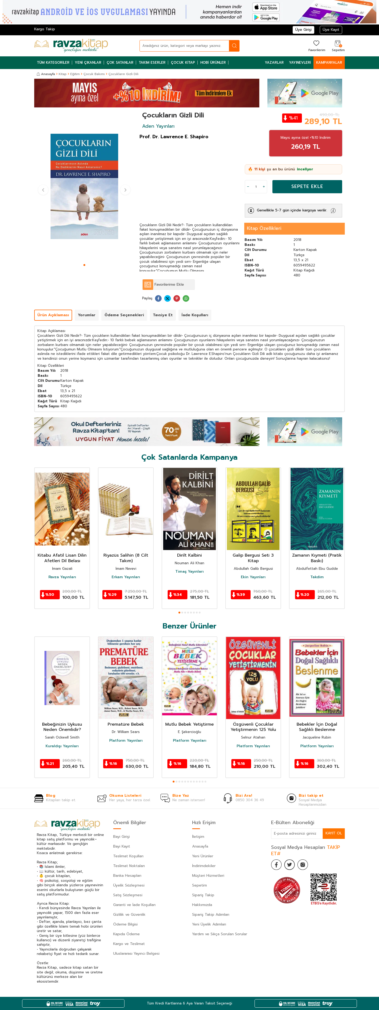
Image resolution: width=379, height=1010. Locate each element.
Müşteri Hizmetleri (208, 875)
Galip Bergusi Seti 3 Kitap (253, 558)
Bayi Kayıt (121, 846)
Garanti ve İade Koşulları (134, 905)
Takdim (317, 577)
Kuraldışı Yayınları (62, 746)
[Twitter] (289, 864)
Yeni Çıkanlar (88, 62)
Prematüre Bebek (126, 724)
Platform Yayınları (126, 740)
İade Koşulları (195, 315)
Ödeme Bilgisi (125, 924)
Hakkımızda (202, 905)
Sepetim (199, 885)
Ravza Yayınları (62, 577)
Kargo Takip (44, 29)
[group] (84, 186)
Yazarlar (274, 62)
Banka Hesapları (127, 875)
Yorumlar (87, 315)
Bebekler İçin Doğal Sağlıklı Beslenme (317, 727)
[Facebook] (276, 864)
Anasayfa (46, 74)
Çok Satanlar (120, 62)
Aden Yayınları (158, 126)
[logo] (71, 46)
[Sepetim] (338, 45)
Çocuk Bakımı (94, 74)
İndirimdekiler (204, 866)
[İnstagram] (302, 864)
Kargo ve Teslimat (129, 944)
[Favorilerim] (316, 45)
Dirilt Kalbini (189, 555)
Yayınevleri (300, 62)
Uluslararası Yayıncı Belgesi (136, 953)
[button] (84, 265)
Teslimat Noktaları (129, 866)
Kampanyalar (329, 62)
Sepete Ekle (307, 186)
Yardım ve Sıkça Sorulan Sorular (219, 934)
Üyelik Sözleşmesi (128, 885)
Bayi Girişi (121, 836)
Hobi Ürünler (213, 62)
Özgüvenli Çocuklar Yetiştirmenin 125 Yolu (253, 727)
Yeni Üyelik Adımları (209, 924)
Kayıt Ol (334, 833)
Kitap (63, 74)
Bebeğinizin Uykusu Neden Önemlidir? (62, 727)
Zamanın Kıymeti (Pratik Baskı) (317, 558)
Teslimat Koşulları (128, 856)
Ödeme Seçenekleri (124, 315)
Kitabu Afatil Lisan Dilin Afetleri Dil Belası (62, 558)
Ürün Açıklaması (53, 315)
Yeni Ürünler (202, 856)
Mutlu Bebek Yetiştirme (189, 724)
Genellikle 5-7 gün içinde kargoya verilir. (292, 210)
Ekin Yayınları (253, 577)
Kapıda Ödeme (126, 934)
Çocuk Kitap (183, 62)
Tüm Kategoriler (53, 62)
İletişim (198, 836)
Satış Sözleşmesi (127, 895)
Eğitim (75, 74)
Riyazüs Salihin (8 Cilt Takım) (125, 558)
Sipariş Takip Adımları (210, 914)
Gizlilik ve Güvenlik (129, 914)
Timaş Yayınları (189, 571)
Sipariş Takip (203, 895)
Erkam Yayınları (126, 577)
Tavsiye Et (163, 315)
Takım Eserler (152, 62)
